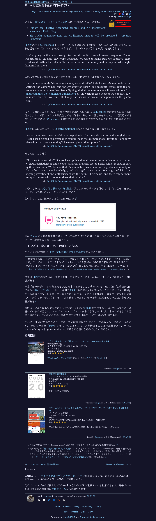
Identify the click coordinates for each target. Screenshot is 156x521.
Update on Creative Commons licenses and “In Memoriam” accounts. (80, 69)
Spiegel (117, 368)
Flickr (28, 45)
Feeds (57, 506)
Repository (87, 506)
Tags (34, 11)
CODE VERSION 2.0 (57, 374)
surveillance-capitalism (119, 11)
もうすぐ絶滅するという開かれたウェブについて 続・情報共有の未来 (78, 341)
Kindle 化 (101, 358)
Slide (83, 511)
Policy (76, 506)
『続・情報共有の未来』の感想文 (67, 252)
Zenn (90, 511)
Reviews (67, 506)
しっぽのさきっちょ (61, 1)
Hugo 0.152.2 (69, 517)
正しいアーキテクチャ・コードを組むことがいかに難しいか (62, 457)
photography (100, 11)
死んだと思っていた (53, 188)
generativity (77, 11)
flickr (67, 11)
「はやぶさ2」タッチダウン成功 (49, 22)
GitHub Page (125, 16)
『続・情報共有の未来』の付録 (56, 448)
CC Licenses (47, 45)
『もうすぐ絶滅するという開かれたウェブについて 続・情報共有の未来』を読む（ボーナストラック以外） (76, 269)
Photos (74, 511)
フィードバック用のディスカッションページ (60, 475)
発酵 (51, 325)
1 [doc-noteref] (77, 197)
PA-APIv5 (126, 403)
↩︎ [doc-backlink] (117, 444)
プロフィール (58, 489)
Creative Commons (66, 128)
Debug (98, 506)
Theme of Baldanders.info (92, 517)
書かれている (41, 290)
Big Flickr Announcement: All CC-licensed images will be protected (79, 146)
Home (66, 511)
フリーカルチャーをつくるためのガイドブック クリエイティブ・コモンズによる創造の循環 (89, 409)
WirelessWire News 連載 (59, 358)
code (41, 11)
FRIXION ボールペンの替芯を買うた (42, 464)
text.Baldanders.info (36, 1)
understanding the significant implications (50, 93)
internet (88, 11)
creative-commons (54, 11)
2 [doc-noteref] (34, 300)
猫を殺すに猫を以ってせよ (118, 464)
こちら (89, 358)
